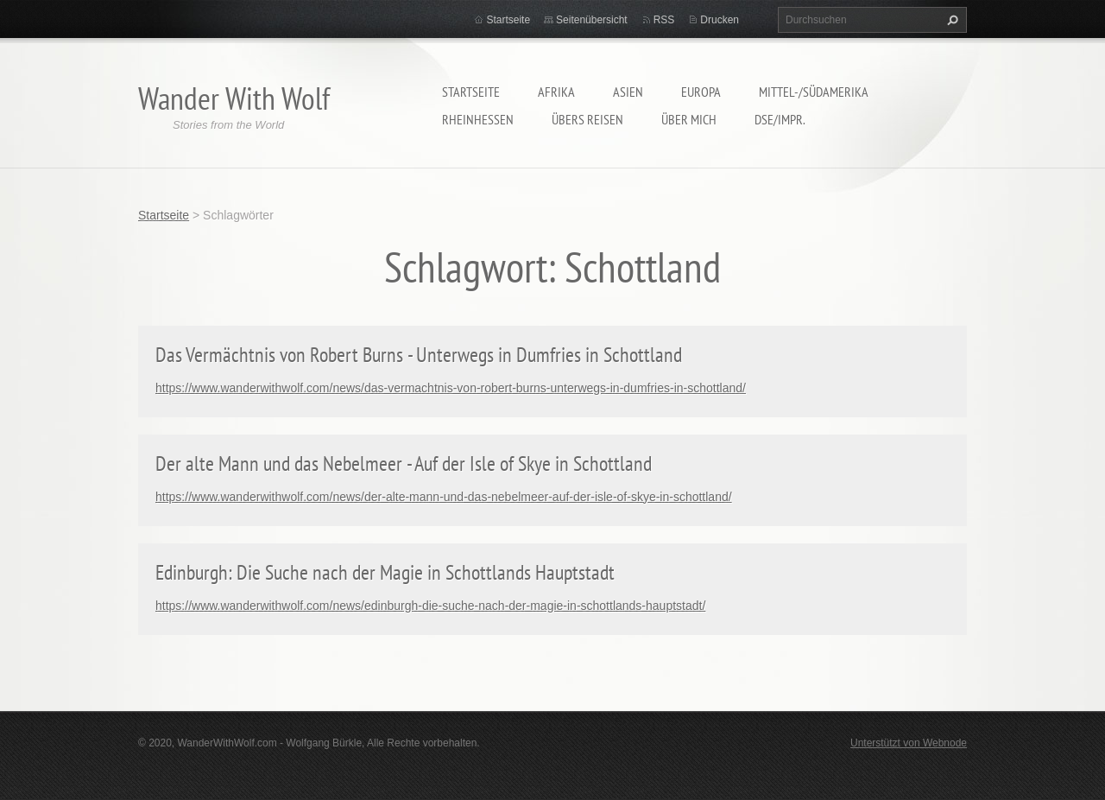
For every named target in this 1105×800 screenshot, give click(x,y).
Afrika (556, 91)
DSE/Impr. (780, 119)
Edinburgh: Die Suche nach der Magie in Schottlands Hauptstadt (385, 572)
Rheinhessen (478, 119)
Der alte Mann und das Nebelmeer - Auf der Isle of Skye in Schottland (403, 463)
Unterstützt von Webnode (908, 743)
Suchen (950, 20)
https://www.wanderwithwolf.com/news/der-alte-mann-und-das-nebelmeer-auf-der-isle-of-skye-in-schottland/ (443, 497)
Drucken (719, 20)
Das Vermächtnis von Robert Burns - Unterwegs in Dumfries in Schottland (418, 354)
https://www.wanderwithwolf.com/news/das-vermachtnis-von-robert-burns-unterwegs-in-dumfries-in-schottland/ (450, 388)
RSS (664, 20)
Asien (628, 91)
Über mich (689, 119)
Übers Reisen (587, 119)
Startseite (471, 91)
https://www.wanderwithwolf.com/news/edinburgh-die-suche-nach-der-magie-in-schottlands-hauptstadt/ (430, 606)
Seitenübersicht (592, 20)
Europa (701, 91)
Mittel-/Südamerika (813, 91)
